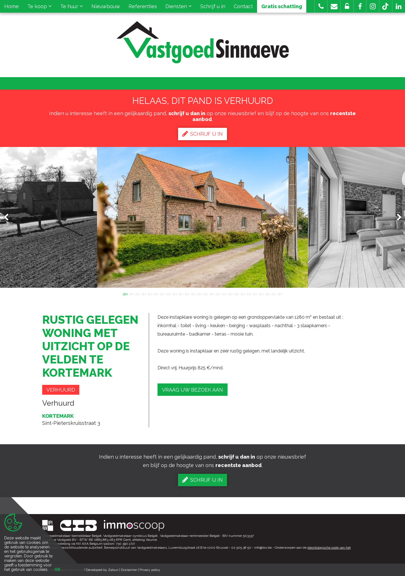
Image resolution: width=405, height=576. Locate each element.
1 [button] (125, 293)
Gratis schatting (281, 6)
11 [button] (187, 293)
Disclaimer (129, 570)
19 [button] (236, 293)
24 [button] (267, 293)
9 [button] (174, 293)
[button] (360, 6)
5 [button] (149, 293)
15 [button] (211, 293)
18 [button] (230, 293)
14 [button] (205, 293)
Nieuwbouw (105, 6)
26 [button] (279, 293)
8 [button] (168, 293)
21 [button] (248, 293)
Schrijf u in (212, 6)
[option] (202, 217)
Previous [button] (8, 217)
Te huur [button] (71, 6)
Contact (243, 6)
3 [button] (137, 293)
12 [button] (193, 293)
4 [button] (143, 293)
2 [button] (131, 293)
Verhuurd (60, 390)
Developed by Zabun (102, 570)
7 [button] (162, 293)
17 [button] (224, 293)
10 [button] (180, 293)
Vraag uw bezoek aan (192, 390)
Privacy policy (150, 570)
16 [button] (217, 293)
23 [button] (261, 293)
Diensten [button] (178, 6)
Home (11, 6)
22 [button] (255, 293)
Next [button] (396, 217)
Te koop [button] (39, 6)
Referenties (143, 6)
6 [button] (156, 293)
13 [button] (199, 293)
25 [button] (273, 293)
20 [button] (242, 293)
